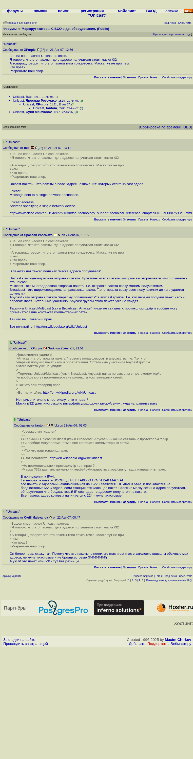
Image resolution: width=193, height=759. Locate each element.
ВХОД (151, 11)
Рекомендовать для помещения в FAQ (169, 580)
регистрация (92, 11)
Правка (143, 77)
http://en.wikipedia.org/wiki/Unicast (60, 326)
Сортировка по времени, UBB (165, 127)
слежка (171, 11)
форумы (15, 11)
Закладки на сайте (19, 640)
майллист (127, 11)
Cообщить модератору (177, 77)
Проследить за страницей (25, 644)
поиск (63, 11)
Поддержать (158, 644)
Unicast (18, 97)
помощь (41, 11)
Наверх (155, 77)
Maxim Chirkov (178, 640)
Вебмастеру (181, 644)
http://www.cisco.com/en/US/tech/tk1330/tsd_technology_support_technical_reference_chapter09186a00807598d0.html (101, 213)
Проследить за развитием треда (172, 34)
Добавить (137, 644)
